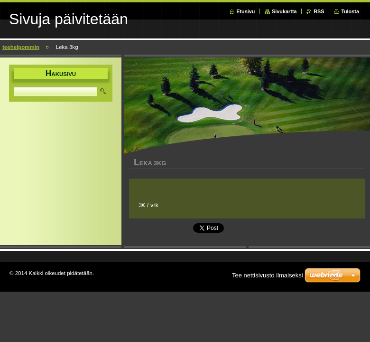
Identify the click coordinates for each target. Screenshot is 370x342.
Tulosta (350, 11)
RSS (319, 11)
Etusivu (245, 11)
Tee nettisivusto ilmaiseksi (267, 275)
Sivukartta (284, 11)
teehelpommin (20, 47)
